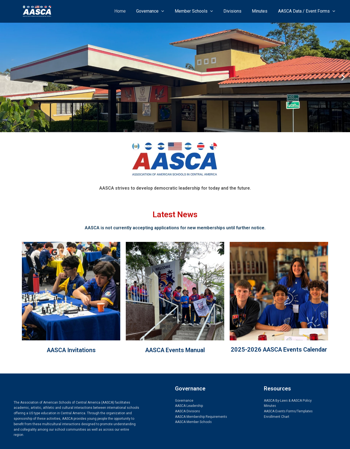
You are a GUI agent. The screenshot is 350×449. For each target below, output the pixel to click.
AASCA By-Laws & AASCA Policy (288, 400)
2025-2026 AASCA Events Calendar (279, 349)
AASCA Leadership (189, 406)
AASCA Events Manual (175, 350)
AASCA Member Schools (193, 422)
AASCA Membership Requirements (201, 417)
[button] (7, 77)
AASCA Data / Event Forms (307, 11)
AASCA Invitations (71, 350)
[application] (169, 11)
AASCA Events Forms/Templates (288, 411)
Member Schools (200, 11)
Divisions (237, 11)
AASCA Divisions (187, 411)
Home (130, 11)
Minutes (262, 11)
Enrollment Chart (276, 417)
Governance (158, 11)
